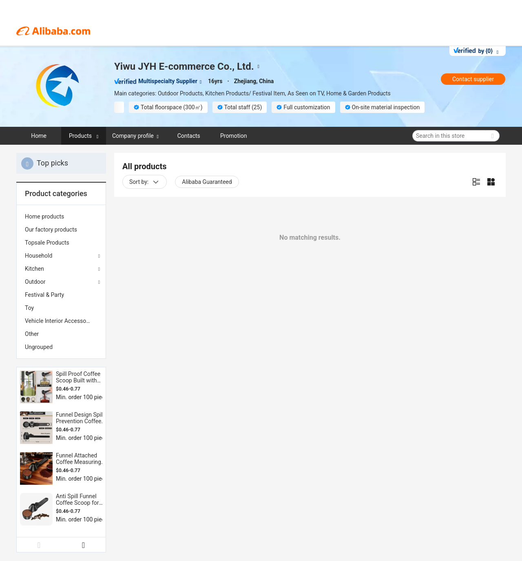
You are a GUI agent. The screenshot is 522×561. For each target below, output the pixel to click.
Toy (29, 308)
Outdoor (35, 281)
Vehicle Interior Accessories (60, 321)
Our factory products (51, 229)
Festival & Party (44, 295)
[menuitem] (61, 216)
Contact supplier (473, 79)
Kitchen (34, 268)
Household (38, 255)
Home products (44, 216)
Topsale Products (47, 242)
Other (32, 334)
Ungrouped (39, 347)
